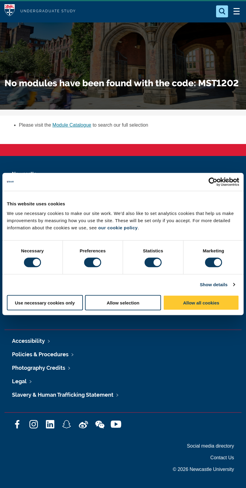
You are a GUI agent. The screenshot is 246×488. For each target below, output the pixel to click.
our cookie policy (118, 227)
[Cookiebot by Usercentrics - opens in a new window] (213, 182)
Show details (214, 284)
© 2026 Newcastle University (203, 469)
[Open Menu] (236, 11)
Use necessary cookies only (45, 302)
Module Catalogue (71, 125)
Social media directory (210, 445)
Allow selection (123, 302)
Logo (10, 11)
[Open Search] (222, 11)
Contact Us (222, 457)
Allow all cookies (201, 302)
